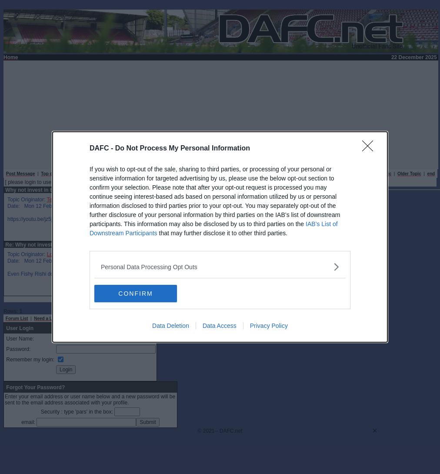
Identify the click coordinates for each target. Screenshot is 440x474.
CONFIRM (135, 293)
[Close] (370, 148)
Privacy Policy (269, 325)
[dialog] (220, 237)
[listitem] (220, 266)
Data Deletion (170, 325)
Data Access (220, 325)
